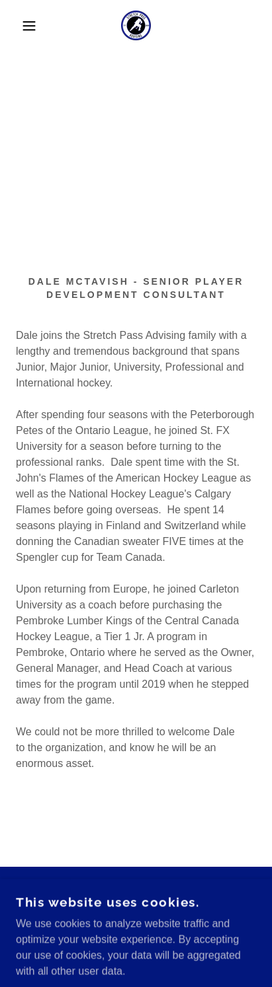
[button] (21, 26)
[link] (136, 25)
